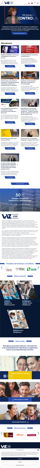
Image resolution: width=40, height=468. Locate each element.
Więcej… (31, 258)
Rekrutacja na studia (20, 399)
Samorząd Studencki (20, 422)
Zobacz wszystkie (20, 183)
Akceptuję (20, 458)
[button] (38, 449)
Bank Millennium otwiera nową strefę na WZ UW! (9, 139)
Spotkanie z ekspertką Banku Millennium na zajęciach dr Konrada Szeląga (28, 82)
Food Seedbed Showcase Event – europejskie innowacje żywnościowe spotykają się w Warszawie (9, 111)
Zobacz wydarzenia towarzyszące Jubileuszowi (20, 204)
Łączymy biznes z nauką (19, 373)
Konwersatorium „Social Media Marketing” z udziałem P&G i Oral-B (30, 139)
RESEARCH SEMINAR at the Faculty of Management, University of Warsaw (10, 56)
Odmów (20, 462)
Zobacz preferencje (20, 465)
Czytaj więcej (10, 66)
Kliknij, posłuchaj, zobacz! (19, 33)
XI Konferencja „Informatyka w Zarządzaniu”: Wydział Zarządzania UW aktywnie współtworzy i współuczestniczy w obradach (10, 83)
